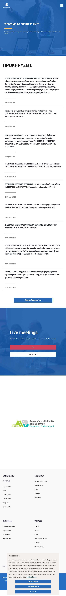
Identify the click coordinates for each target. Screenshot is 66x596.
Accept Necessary (33, 586)
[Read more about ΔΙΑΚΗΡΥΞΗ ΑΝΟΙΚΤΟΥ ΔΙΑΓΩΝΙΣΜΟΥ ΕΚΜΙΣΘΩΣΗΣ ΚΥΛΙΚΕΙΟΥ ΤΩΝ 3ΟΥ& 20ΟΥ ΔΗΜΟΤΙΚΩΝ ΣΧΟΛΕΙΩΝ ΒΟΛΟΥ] (10, 233)
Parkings (37, 543)
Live (33, 347)
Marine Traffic (39, 547)
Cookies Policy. (32, 577)
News (4, 490)
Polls (36, 489)
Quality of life (7, 499)
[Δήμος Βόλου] (7, 5)
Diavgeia (37, 493)
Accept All (33, 592)
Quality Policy (7, 507)
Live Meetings (39, 485)
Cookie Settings (33, 581)
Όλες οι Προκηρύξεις (33, 300)
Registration (33, 354)
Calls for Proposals (9, 526)
